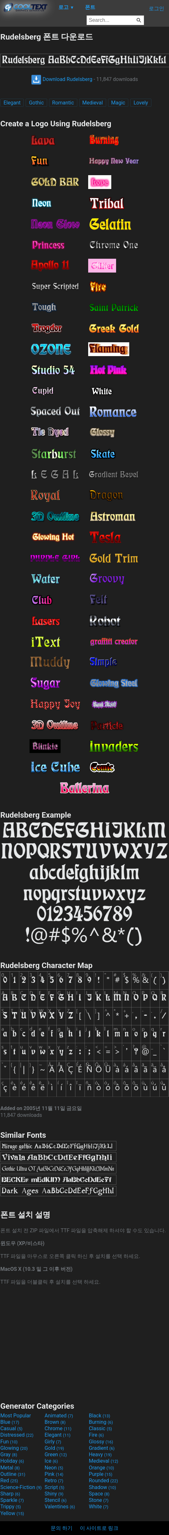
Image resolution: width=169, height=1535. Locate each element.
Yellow (12, 1513)
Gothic (36, 103)
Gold (54, 1448)
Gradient (101, 1448)
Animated (59, 1416)
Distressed (16, 1435)
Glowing (14, 1448)
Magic (118, 103)
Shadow (102, 1487)
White (98, 1507)
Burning (101, 1422)
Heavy (100, 1454)
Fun (9, 1442)
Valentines (60, 1507)
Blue (9, 1422)
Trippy (10, 1507)
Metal (10, 1468)
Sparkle (12, 1500)
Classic (100, 1428)
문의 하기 (61, 1528)
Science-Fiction (21, 1487)
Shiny (54, 1494)
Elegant (12, 103)
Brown (55, 1422)
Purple (100, 1474)
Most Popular (15, 1416)
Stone (98, 1500)
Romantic (63, 103)
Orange (101, 1468)
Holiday (12, 1461)
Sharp (10, 1494)
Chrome (58, 1428)
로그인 (156, 8)
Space (99, 1494)
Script (54, 1487)
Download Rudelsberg (61, 79)
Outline (12, 1474)
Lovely (140, 103)
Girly (53, 1442)
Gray (8, 1454)
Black (99, 1416)
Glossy (101, 1442)
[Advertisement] (85, 1343)
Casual (11, 1428)
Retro (54, 1480)
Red (9, 1480)
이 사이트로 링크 (99, 1528)
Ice (51, 1461)
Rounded (103, 1480)
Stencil (55, 1500)
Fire (96, 1435)
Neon (54, 1468)
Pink (54, 1474)
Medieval (92, 103)
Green (56, 1454)
